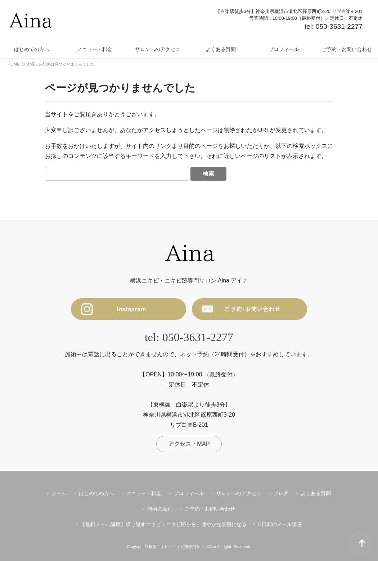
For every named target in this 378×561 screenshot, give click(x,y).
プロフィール (189, 493)
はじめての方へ (96, 493)
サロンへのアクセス (238, 493)
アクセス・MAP (189, 444)
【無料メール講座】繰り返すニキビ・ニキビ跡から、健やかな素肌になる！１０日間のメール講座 (191, 524)
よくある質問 (316, 493)
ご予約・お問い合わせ (210, 509)
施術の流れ (159, 509)
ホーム (59, 493)
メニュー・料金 (143, 493)
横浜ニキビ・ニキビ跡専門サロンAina (182, 546)
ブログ (280, 493)
